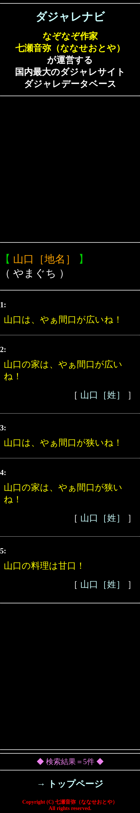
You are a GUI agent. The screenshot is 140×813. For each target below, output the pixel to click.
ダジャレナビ (70, 16)
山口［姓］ (102, 395)
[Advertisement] (70, 169)
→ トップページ (70, 784)
